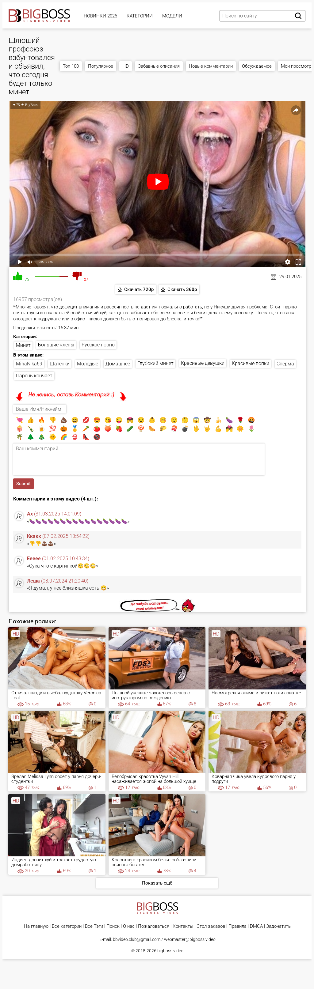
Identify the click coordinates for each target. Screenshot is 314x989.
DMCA (256, 926)
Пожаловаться (153, 926)
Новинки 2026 (100, 16)
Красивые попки (250, 363)
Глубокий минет (155, 363)
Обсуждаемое (257, 66)
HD (125, 66)
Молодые (87, 364)
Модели (172, 16)
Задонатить (278, 926)
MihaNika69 (29, 364)
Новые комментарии (211, 66)
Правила (237, 926)
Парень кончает (34, 376)
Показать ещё (157, 883)
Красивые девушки (202, 363)
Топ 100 (71, 66)
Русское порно (98, 345)
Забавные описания (159, 66)
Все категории (67, 926)
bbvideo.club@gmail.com (136, 939)
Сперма (285, 364)
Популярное (100, 66)
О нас (129, 926)
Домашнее (117, 364)
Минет (23, 345)
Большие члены (56, 345)
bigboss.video (170, 950)
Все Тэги (94, 926)
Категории (140, 16)
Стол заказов (211, 926)
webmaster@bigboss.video (190, 939)
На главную (36, 926)
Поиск (113, 926)
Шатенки (60, 364)
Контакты (183, 926)
